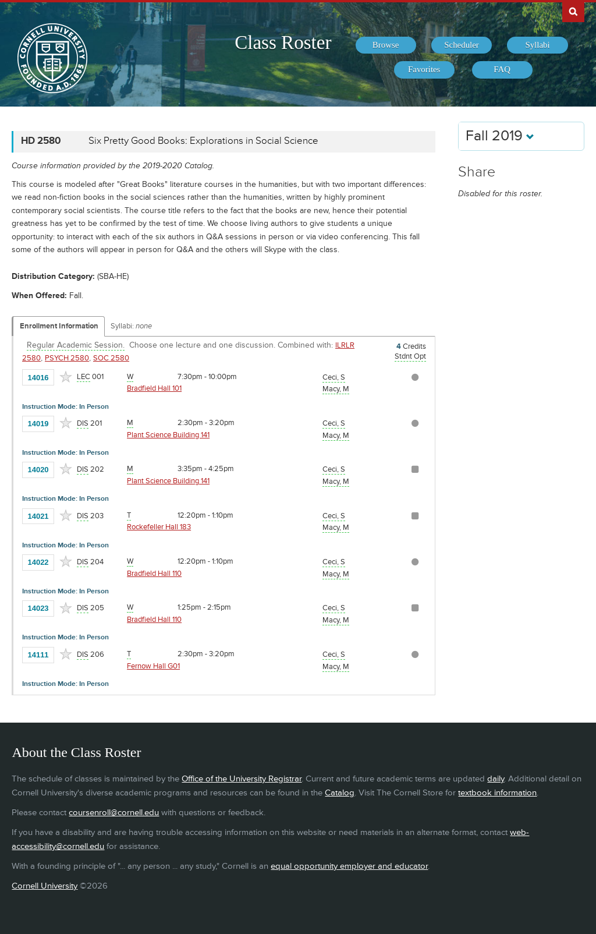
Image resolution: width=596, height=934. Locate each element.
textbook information (497, 792)
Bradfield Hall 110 (154, 573)
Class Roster (283, 42)
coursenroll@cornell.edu (114, 812)
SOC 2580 (111, 358)
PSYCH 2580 (67, 358)
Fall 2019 (500, 136)
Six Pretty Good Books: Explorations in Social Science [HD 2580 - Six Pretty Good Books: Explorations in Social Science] (203, 141)
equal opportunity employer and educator (349, 866)
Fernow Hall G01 (153, 666)
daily (495, 778)
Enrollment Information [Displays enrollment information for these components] (59, 326)
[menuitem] (386, 45)
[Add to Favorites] (65, 376)
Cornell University (44, 885)
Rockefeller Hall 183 (159, 527)
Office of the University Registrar (241, 778)
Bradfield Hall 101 (154, 388)
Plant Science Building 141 (168, 435)
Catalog (339, 792)
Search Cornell (573, 11)
